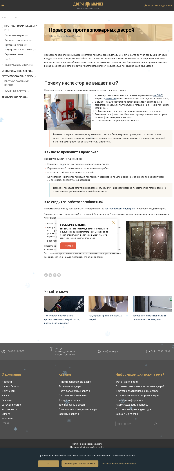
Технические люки (15, 97)
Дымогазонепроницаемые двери (77, 409)
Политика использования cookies (118, 463)
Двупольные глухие (16, 54)
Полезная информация (129, 400)
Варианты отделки (127, 414)
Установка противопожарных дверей (137, 395)
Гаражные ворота (16, 91)
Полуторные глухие (16, 44)
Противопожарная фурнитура (133, 409)
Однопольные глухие (17, 35)
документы (110, 98)
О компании (11, 374)
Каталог (64, 374)
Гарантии (7, 400)
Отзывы (6, 423)
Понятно (68, 245)
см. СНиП (158, 95)
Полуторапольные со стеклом (20, 49)
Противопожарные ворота (16, 83)
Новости (7, 381)
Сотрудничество (11, 404)
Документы (8, 391)
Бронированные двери (18, 70)
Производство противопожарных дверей (140, 386)
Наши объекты (10, 386)
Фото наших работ (127, 381)
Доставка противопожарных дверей (137, 391)
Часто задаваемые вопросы (132, 404)
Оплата (6, 414)
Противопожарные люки (19, 76)
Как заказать (9, 409)
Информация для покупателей (140, 374)
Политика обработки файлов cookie (87, 447)
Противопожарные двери (20, 27)
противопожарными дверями (120, 208)
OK (48, 463)
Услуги (5, 395)
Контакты (7, 418)
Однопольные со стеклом (19, 40)
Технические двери (18, 64)
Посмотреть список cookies (80, 463)
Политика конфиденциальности (87, 443)
